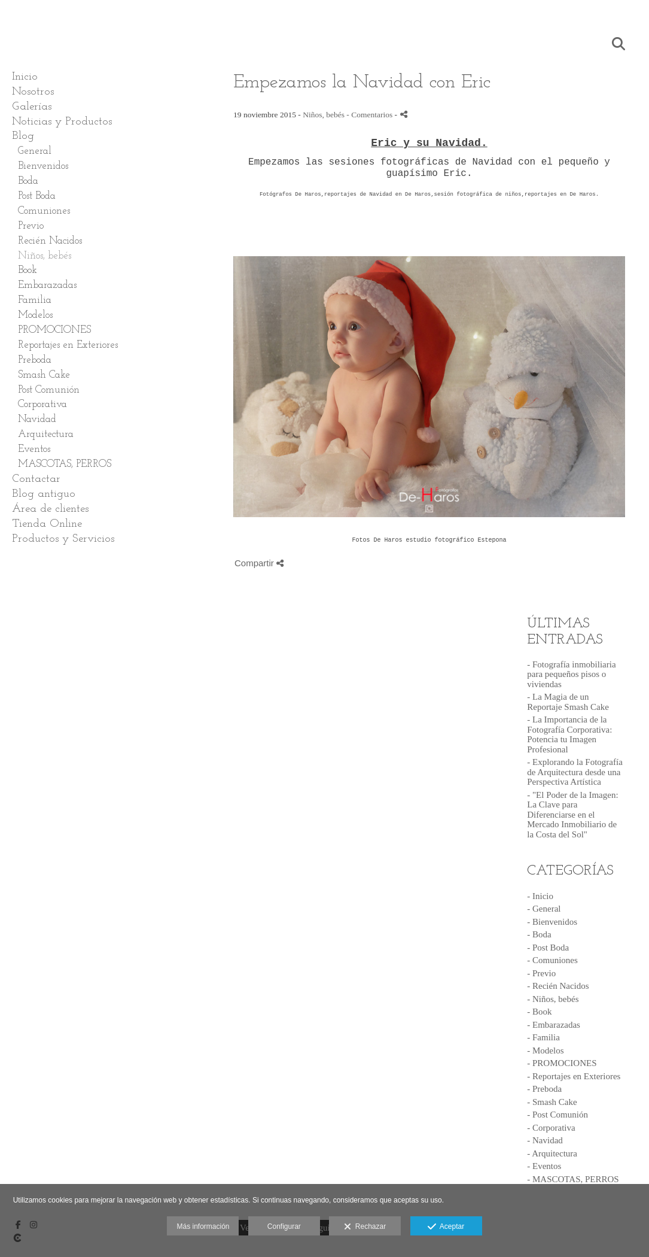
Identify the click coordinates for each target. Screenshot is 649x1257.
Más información (202, 1226)
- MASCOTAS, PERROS (572, 1179)
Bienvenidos (43, 166)
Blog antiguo (43, 494)
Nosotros (33, 92)
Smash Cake (44, 375)
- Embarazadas (553, 1025)
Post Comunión (49, 390)
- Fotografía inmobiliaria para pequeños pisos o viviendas (571, 674)
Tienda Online (47, 524)
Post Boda (37, 196)
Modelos (35, 315)
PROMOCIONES (54, 330)
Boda (28, 181)
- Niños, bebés (552, 999)
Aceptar (446, 1227)
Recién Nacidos (50, 241)
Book (27, 270)
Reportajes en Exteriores (68, 345)
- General (543, 908)
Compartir (259, 563)
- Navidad (545, 1140)
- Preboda (544, 1089)
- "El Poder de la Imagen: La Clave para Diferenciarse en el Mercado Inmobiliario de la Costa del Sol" (572, 814)
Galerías (31, 107)
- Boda (539, 934)
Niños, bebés (44, 256)
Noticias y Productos (62, 121)
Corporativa (42, 404)
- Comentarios (370, 114)
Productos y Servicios (63, 539)
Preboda (34, 360)
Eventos (34, 449)
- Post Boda (548, 947)
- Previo (541, 973)
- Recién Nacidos (558, 986)
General (34, 151)
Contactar (36, 479)
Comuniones (44, 211)
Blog (23, 136)
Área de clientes (50, 509)
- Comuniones (552, 960)
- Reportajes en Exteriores (573, 1076)
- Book (539, 1011)
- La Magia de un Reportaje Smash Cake (568, 702)
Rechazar (365, 1227)
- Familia (543, 1037)
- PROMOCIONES (561, 1063)
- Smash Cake (552, 1102)
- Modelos (545, 1050)
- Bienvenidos (552, 922)
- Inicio (540, 896)
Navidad (37, 419)
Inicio (25, 77)
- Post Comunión (557, 1114)
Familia (34, 300)
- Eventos (544, 1166)
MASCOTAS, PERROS (64, 464)
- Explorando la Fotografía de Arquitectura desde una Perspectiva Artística (575, 772)
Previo (31, 226)
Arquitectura (46, 434)
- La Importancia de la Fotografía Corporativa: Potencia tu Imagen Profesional (569, 734)
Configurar (284, 1226)
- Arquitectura (552, 1153)
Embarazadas (47, 285)
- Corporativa (551, 1127)
